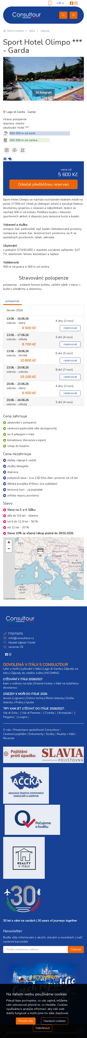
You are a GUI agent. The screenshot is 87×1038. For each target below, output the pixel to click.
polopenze (12, 301)
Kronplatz (65, 713)
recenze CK (16, 647)
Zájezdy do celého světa (27, 673)
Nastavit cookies (55, 1021)
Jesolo (7, 698)
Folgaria (8, 717)
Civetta (49, 713)
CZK (60, 3)
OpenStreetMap (11, 599)
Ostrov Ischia (35, 698)
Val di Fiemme (31, 713)
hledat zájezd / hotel (22, 643)
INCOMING (52, 673)
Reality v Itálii (66, 734)
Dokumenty (36, 734)
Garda (31, 112)
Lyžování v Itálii (31, 669)
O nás (7, 730)
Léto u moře (11, 669)
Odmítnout (43, 1028)
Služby (50, 734)
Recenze (8, 738)
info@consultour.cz (21, 638)
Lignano (19, 698)
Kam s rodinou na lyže (17, 683)
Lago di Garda (16, 112)
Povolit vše (26, 1021)
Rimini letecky (55, 698)
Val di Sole (10, 713)
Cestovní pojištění (14, 734)
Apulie (29, 702)
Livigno (22, 717)
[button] (40, 552)
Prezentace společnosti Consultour (36, 730)
